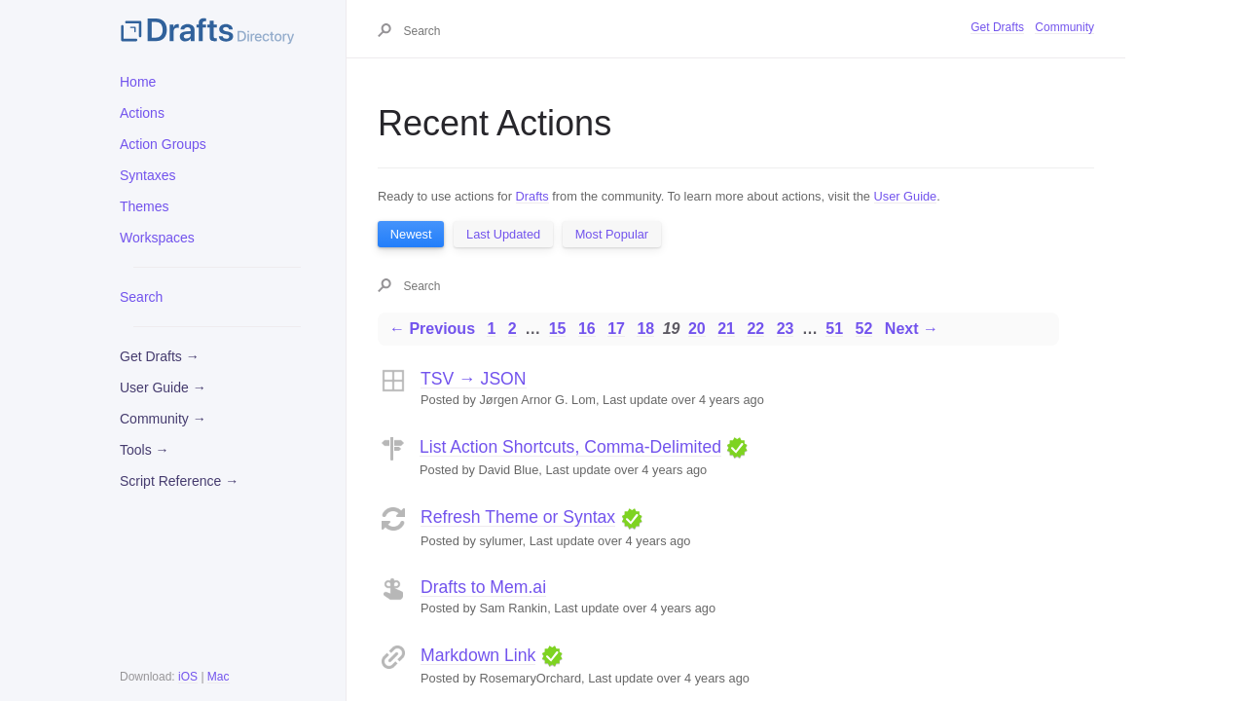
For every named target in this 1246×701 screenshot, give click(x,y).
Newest (411, 234)
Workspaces (157, 237)
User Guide (905, 196)
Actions (142, 113)
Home (138, 82)
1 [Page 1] (491, 328)
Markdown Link (478, 655)
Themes (144, 206)
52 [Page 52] (864, 328)
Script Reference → (179, 481)
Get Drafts (997, 27)
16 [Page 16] (587, 328)
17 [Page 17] (616, 328)
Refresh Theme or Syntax (518, 517)
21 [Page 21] (726, 328)
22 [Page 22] (755, 328)
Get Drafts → (160, 356)
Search (141, 297)
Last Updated (503, 234)
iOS (188, 676)
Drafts (532, 196)
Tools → (144, 450)
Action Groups (163, 144)
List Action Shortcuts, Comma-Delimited (570, 447)
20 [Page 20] (697, 328)
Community (1064, 27)
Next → (911, 328)
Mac (218, 676)
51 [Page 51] (834, 328)
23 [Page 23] (785, 328)
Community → (163, 418)
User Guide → (163, 387)
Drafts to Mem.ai (483, 587)
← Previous (432, 328)
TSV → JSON (474, 378)
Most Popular (611, 234)
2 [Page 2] (512, 328)
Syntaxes (148, 175)
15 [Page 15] (558, 328)
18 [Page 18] (645, 328)
